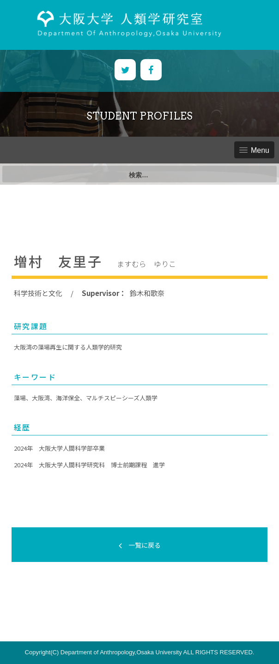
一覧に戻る (140, 544)
